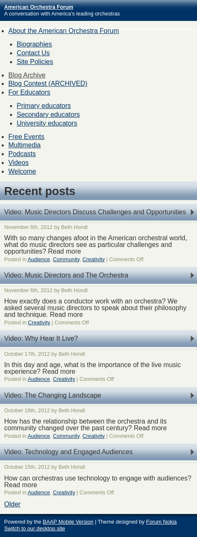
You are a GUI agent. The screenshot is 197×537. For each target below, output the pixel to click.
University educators (47, 123)
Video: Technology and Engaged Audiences (68, 451)
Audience (39, 259)
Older (12, 504)
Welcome (22, 171)
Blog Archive (26, 75)
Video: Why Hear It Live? (41, 338)
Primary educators (44, 105)
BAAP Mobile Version (68, 522)
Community (66, 259)
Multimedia (24, 145)
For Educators (29, 92)
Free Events (26, 136)
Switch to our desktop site (34, 528)
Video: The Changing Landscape (52, 395)
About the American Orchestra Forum (63, 30)
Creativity (94, 259)
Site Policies (35, 61)
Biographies (34, 44)
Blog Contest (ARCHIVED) (47, 83)
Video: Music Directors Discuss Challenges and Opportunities (95, 212)
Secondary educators (48, 114)
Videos (18, 162)
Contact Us (33, 53)
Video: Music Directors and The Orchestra (66, 275)
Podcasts (22, 153)
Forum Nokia (161, 522)
